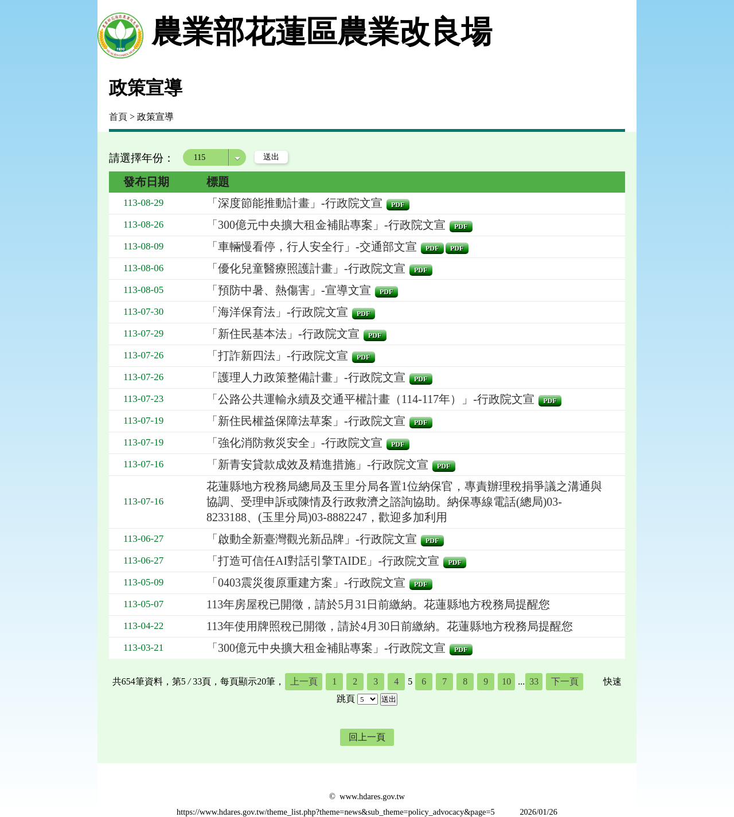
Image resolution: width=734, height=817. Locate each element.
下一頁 (565, 681)
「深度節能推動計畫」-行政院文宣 (294, 203)
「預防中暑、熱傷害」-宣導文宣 (288, 290)
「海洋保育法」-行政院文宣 (277, 312)
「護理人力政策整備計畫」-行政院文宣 (305, 377)
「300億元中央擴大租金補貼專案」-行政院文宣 (326, 224)
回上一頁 (367, 737)
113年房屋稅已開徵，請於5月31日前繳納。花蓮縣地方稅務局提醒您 (378, 604)
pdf (397, 205)
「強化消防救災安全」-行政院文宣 (294, 442)
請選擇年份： (141, 158)
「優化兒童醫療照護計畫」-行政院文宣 (305, 268)
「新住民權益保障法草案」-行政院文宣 (305, 421)
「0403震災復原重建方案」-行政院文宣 (305, 582)
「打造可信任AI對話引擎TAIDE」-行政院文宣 (322, 560)
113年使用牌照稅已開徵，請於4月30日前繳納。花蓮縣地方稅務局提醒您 (389, 626)
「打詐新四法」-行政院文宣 (277, 355)
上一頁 (304, 681)
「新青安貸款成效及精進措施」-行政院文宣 (317, 464)
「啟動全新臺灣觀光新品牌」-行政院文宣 (311, 539)
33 (533, 681)
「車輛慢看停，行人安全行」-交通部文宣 (311, 246)
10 (506, 681)
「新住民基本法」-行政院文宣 (283, 333)
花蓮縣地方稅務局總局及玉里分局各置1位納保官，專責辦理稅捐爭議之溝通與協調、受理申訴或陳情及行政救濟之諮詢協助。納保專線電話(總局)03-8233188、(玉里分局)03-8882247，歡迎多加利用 (404, 501)
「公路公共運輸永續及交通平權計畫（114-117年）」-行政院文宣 (370, 399)
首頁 (118, 117)
